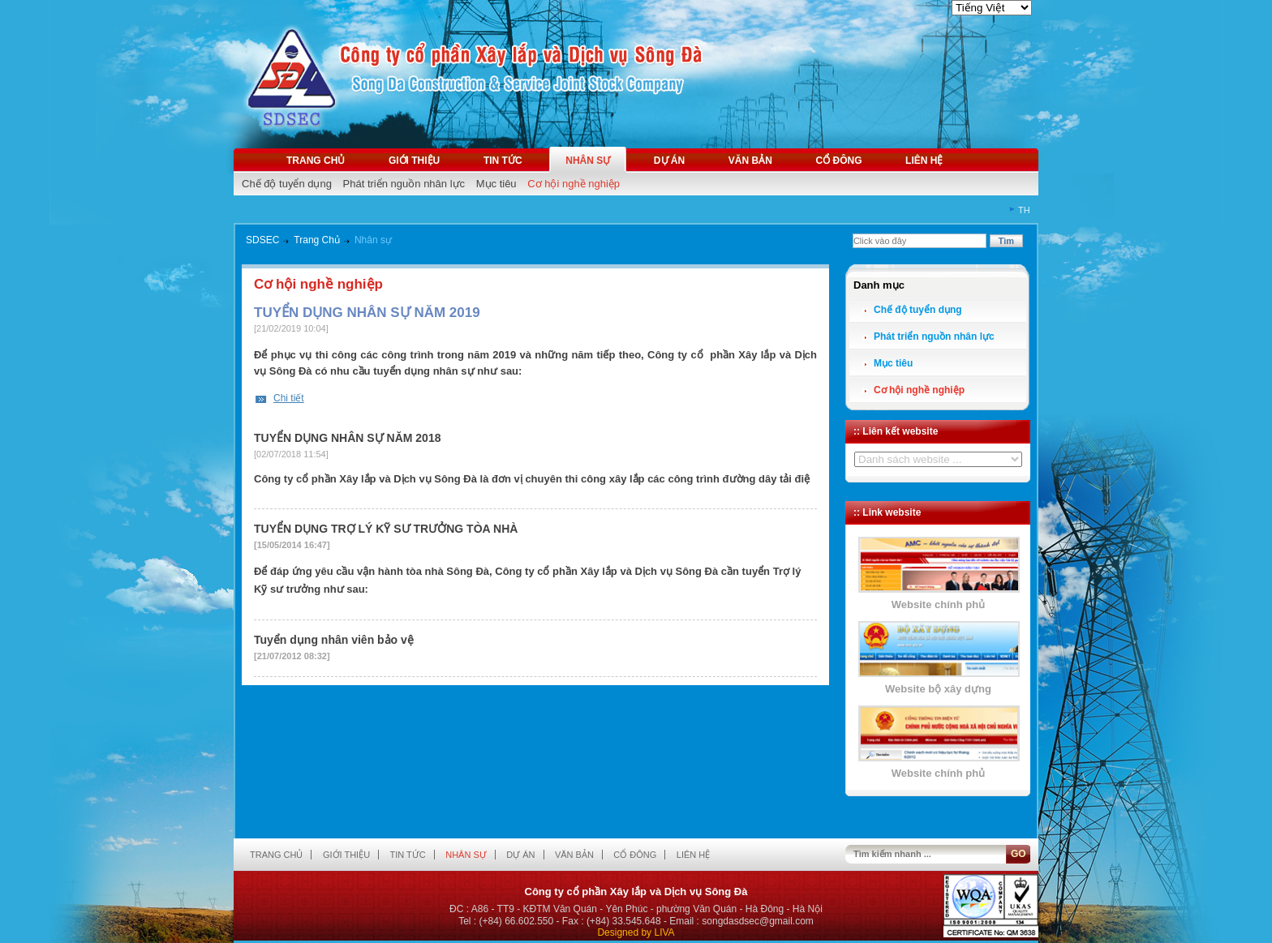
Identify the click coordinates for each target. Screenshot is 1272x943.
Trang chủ (315, 160)
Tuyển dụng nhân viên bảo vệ (334, 639)
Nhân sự (587, 160)
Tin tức (502, 160)
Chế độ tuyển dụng (287, 184)
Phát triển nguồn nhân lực (404, 184)
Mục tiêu (496, 184)
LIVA (664, 932)
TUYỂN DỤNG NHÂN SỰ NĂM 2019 (367, 312)
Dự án (669, 160)
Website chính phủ (938, 604)
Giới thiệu (414, 160)
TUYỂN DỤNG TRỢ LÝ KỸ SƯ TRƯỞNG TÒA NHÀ (386, 528)
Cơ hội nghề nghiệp (573, 184)
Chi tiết (288, 398)
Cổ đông (838, 160)
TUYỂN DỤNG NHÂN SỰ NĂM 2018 (347, 437)
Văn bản (750, 160)
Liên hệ (924, 160)
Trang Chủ (317, 240)
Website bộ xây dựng (938, 689)
